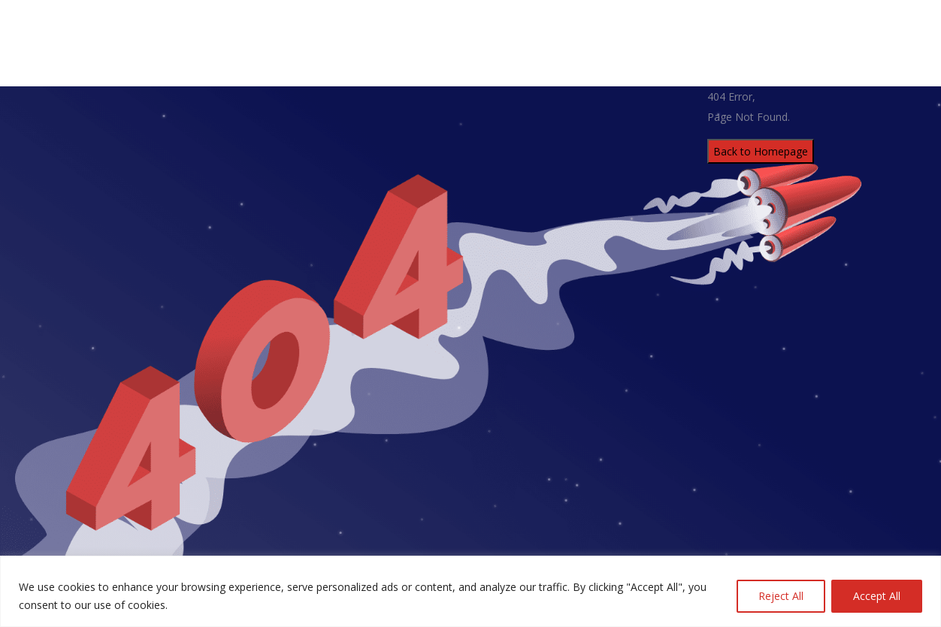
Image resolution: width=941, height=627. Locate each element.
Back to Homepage (760, 151)
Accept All (876, 596)
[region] (470, 591)
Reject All (780, 596)
